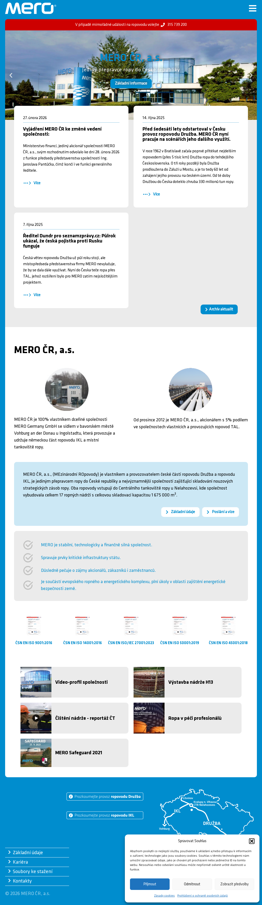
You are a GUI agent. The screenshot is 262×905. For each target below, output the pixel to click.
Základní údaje (28, 853)
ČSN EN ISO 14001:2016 (82, 643)
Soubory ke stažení (32, 872)
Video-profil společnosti (81, 682)
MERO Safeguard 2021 (78, 753)
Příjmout (150, 884)
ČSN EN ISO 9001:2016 (33, 643)
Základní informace (131, 83)
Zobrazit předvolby (234, 884)
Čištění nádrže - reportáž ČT (85, 718)
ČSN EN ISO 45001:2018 (228, 643)
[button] (251, 841)
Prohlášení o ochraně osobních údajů (202, 896)
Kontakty (22, 881)
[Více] (27, 183)
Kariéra (20, 862)
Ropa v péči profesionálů (195, 718)
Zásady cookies (164, 896)
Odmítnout (192, 884)
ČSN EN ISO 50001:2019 (179, 643)
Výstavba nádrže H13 (190, 682)
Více (37, 183)
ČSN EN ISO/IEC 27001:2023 (131, 643)
